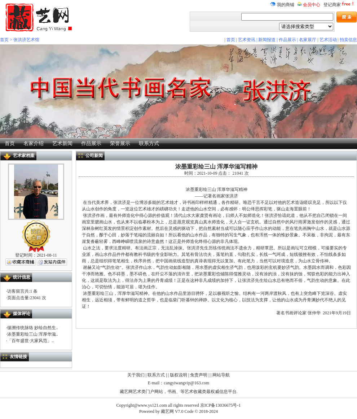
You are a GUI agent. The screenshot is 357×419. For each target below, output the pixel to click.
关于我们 (136, 374)
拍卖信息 (348, 39)
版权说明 (178, 374)
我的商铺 (282, 4)
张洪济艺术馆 (26, 39)
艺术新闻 (62, 143)
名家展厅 (307, 39)
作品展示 (287, 39)
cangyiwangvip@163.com (186, 382)
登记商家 (339, 4)
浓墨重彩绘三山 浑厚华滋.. (32, 334)
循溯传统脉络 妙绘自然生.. (32, 327)
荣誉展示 (120, 143)
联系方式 (149, 143)
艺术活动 (328, 39)
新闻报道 (267, 39)
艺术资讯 (246, 39)
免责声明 (198, 374)
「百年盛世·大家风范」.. (30, 340)
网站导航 (221, 374)
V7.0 (179, 411)
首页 (4, 39)
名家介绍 (33, 143)
